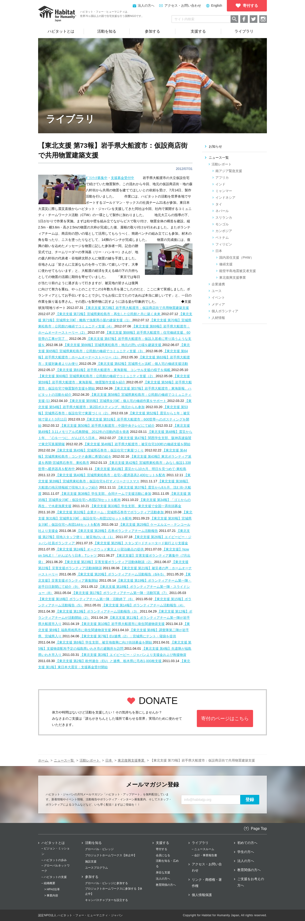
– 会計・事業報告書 (204, 855)
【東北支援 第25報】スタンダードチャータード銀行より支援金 (140, 543)
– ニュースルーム (203, 849)
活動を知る (93, 843)
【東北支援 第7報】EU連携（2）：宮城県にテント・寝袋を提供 (128, 636)
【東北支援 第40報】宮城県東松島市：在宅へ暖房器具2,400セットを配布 (111, 475)
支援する (162, 843)
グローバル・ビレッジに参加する (106, 883)
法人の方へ (163, 878)
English (216, 5)
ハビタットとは (53, 843)
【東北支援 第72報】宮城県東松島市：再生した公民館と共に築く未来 (108, 314)
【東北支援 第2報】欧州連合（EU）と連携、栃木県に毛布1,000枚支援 (109, 661)
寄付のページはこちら (225, 718)
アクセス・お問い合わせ (182, 5)
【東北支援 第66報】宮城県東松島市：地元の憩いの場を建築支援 (112, 345)
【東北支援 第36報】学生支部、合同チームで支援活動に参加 (105, 493)
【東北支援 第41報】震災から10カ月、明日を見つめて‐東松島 (139, 469)
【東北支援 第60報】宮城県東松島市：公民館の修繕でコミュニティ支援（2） (97, 376)
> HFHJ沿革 (52, 889)
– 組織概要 (48, 883)
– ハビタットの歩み (54, 860)
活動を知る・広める (167, 863)
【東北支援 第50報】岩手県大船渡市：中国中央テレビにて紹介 (107, 425)
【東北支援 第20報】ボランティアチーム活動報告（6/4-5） (121, 574)
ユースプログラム (96, 867)
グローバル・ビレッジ (99, 849)
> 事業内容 (51, 895)
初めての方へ (247, 843)
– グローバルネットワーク (55, 868)
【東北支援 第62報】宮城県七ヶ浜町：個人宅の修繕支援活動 (142, 364)
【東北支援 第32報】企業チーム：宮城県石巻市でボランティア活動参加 (110, 512)
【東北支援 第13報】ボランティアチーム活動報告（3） (98, 611)
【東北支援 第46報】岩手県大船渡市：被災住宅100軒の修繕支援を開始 (136, 444)
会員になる (163, 855)
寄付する (161, 849)
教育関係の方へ (166, 884)
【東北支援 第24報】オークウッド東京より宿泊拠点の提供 (100, 549)
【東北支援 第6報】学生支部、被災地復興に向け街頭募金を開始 (104, 642)
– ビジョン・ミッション (55, 851)
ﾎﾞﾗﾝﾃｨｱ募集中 (96, 178)
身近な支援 (163, 872)
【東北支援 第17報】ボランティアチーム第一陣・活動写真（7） (120, 593)
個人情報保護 (202, 895)
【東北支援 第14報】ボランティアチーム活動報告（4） (143, 605)
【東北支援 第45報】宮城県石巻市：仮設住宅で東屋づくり (100, 450)
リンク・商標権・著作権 (207, 883)
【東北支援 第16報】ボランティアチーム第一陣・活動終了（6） (86, 599)
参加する (91, 877)
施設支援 (91, 861)
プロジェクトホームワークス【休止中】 (111, 855)
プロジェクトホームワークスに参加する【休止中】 (113, 891)
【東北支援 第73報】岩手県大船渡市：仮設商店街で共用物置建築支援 (136, 308)
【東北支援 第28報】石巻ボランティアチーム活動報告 (117, 531)
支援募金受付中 (122, 178)
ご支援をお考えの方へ (250, 882)
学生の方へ (245, 852)
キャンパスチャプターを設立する (106, 900)
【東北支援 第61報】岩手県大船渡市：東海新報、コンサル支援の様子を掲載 (113, 370)
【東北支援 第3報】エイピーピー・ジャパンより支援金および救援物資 (133, 655)
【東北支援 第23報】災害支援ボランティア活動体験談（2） (108, 562)
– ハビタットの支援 (54, 877)
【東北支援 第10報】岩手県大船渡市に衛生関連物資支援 (122, 624)
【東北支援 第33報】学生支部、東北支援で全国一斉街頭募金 (135, 506)
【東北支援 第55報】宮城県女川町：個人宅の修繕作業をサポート (117, 401)
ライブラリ (200, 843)
